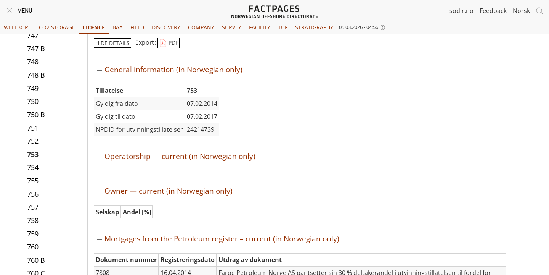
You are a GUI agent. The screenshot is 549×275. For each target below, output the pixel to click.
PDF (168, 43)
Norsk (521, 10)
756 (33, 194)
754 (33, 167)
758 (33, 220)
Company (201, 27)
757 (33, 207)
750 (33, 101)
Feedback (493, 10)
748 (33, 61)
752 (33, 141)
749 (33, 88)
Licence (94, 27)
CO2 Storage (57, 27)
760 (33, 246)
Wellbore (17, 27)
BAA (117, 27)
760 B (36, 260)
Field (137, 27)
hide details (112, 43)
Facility (259, 27)
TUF (282, 27)
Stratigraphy (314, 27)
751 (33, 128)
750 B (36, 114)
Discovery (166, 27)
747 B (36, 48)
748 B (36, 74)
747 (33, 35)
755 (33, 180)
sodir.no (461, 10)
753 (33, 154)
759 (33, 233)
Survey (231, 27)
